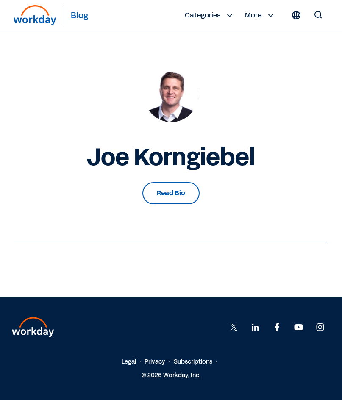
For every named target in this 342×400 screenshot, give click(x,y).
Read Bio (171, 193)
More (260, 15)
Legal (129, 362)
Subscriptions (193, 362)
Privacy (155, 362)
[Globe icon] (296, 15)
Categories (210, 15)
